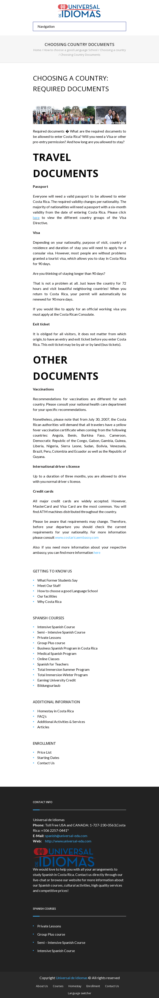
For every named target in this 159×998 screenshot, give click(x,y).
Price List (44, 752)
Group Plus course (51, 643)
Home (37, 50)
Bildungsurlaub (48, 685)
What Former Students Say (57, 580)
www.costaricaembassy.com (77, 537)
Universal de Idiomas (71, 978)
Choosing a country (113, 50)
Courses (58, 986)
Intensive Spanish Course (56, 627)
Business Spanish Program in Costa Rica (67, 648)
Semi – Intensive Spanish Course (61, 632)
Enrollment (93, 986)
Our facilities (47, 596)
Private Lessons (49, 637)
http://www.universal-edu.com (68, 841)
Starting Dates (48, 757)
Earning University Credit (56, 680)
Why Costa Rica (49, 601)
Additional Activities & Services (61, 721)
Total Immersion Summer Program (63, 669)
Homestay (74, 986)
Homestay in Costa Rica (55, 711)
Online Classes (48, 659)
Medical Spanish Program (56, 653)
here (36, 217)
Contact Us (46, 763)
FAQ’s (42, 716)
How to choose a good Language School (70, 50)
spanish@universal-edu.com (66, 836)
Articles (43, 727)
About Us (42, 986)
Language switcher (79, 993)
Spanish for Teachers (53, 664)
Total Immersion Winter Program (62, 675)
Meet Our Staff (49, 585)
